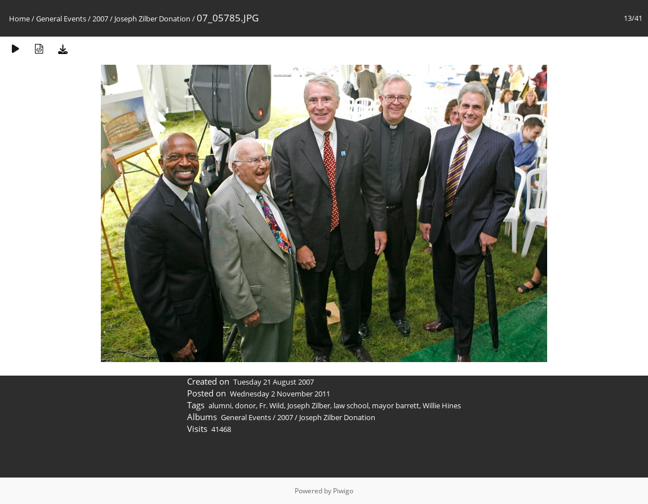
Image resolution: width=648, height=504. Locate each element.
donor (245, 405)
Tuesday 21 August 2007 (273, 382)
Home (19, 19)
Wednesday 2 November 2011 (280, 394)
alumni (220, 405)
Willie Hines (442, 405)
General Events (61, 19)
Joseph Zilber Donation (152, 19)
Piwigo (343, 491)
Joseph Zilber (308, 405)
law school (351, 405)
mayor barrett (395, 405)
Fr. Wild (271, 405)
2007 (100, 19)
